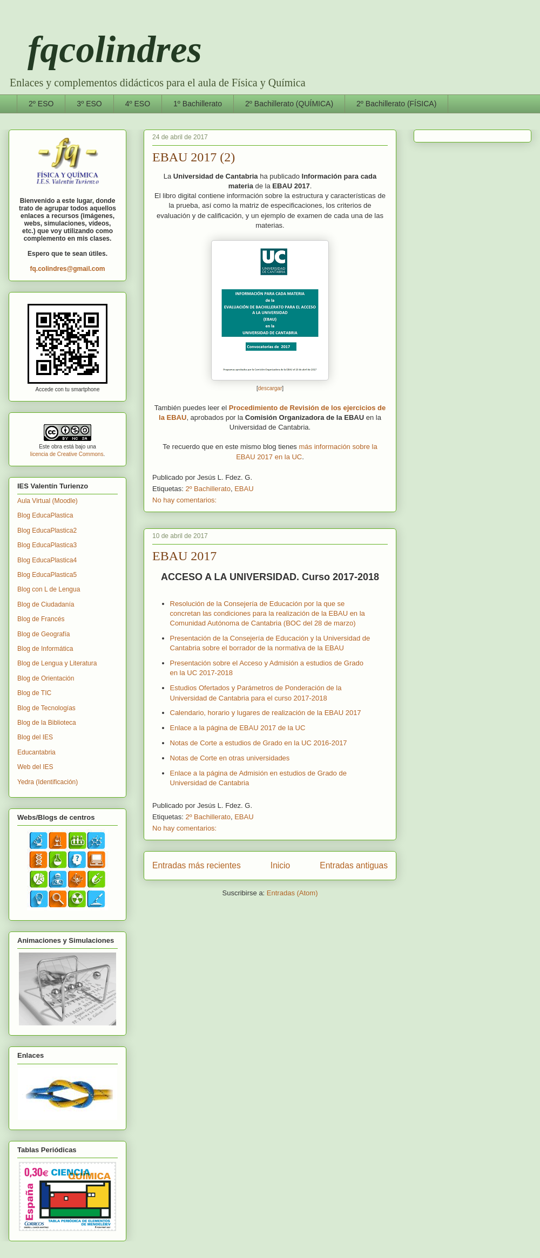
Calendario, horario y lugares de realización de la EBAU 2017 (265, 713)
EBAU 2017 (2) (193, 157)
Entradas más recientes (196, 865)
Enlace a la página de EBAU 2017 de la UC (238, 728)
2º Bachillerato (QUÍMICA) (289, 103)
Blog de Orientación (45, 678)
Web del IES (35, 767)
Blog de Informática (45, 648)
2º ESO (41, 103)
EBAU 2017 (184, 556)
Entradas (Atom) (292, 893)
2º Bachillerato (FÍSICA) (396, 103)
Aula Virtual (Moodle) (47, 501)
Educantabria (36, 752)
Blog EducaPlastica (45, 515)
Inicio (280, 865)
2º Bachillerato (208, 489)
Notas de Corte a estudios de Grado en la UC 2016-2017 (258, 743)
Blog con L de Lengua (48, 589)
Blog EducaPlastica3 (47, 545)
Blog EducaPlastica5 (47, 575)
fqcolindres (105, 49)
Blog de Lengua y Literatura (57, 663)
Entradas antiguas (354, 865)
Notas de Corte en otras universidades (230, 758)
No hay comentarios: (184, 500)
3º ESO (89, 103)
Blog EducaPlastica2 (47, 530)
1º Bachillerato (197, 103)
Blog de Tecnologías (46, 708)
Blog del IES (35, 737)
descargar (270, 388)
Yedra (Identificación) (47, 782)
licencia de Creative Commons (67, 454)
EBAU (243, 489)
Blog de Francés (40, 619)
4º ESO (137, 103)
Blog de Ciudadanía (45, 604)
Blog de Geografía (43, 634)
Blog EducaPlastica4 (47, 560)
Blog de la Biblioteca (46, 722)
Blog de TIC (34, 693)
